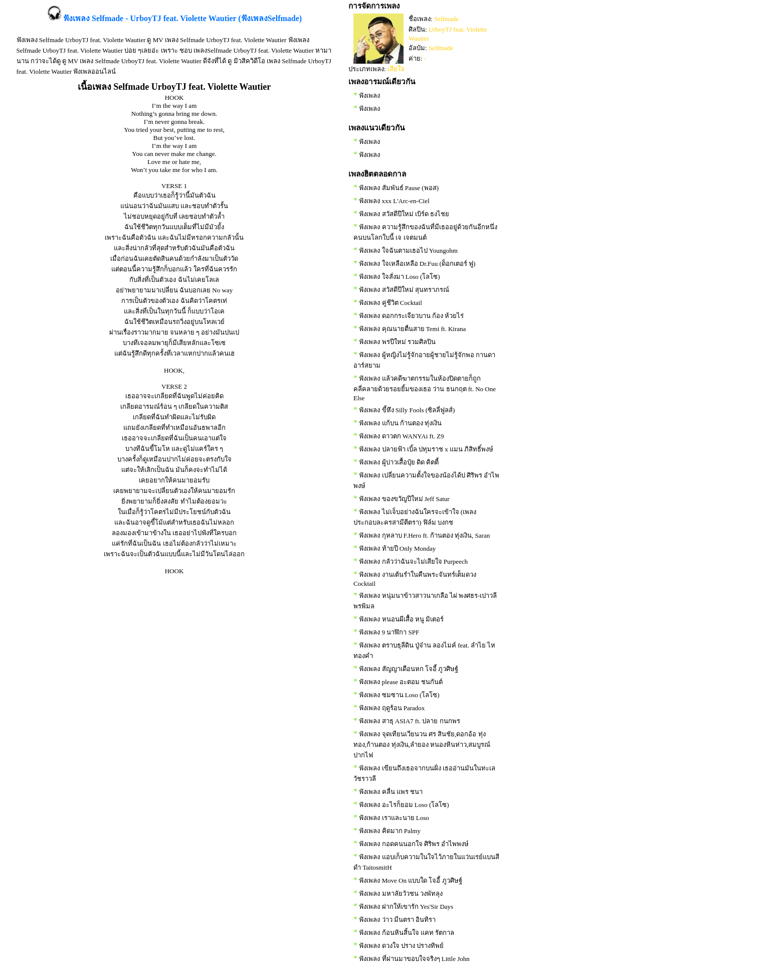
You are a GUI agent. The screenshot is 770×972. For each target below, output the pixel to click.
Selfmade (446, 19)
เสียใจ (396, 69)
